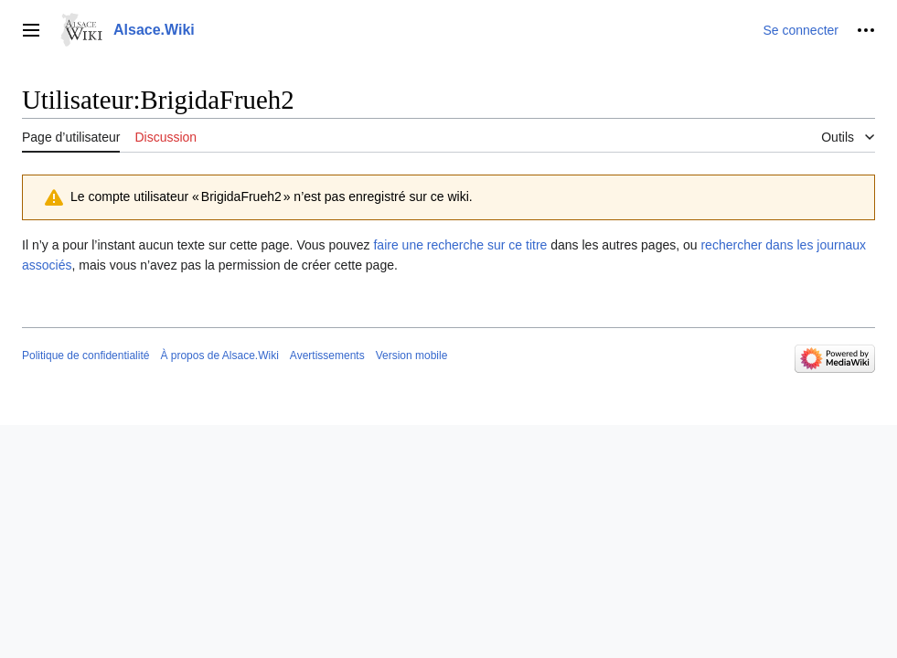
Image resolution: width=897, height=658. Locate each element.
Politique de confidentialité (85, 355)
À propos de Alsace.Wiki (219, 355)
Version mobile (412, 355)
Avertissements (327, 355)
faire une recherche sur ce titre (460, 245)
